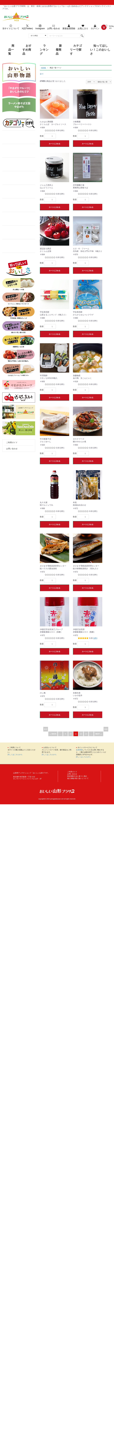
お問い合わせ (11, 449)
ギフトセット (18, 232)
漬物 (18, 219)
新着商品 (59, 49)
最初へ (45, 731)
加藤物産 (87, 363)
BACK (53, 734)
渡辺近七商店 (54, 236)
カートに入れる (54, 144)
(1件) (95, 638)
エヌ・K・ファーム (87, 236)
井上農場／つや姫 (18, 284)
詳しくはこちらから (15, 754)
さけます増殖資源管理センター (54, 553)
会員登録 (79, 750)
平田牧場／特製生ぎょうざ (18, 313)
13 (86, 734)
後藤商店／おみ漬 (18, 341)
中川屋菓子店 (54, 426)
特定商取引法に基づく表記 (77, 776)
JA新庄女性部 (87, 617)
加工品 (18, 164)
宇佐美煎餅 (54, 299)
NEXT (98, 734)
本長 (87, 490)
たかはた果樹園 (54, 109)
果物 (18, 246)
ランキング (44, 49)
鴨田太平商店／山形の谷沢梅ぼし (18, 356)
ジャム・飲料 (18, 205)
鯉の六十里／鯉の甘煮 (18, 327)
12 (81, 734)
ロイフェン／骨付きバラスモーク (18, 299)
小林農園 (87, 109)
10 (71, 734)
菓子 (18, 151)
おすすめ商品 (27, 49)
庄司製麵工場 (87, 172)
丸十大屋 (54, 490)
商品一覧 (11, 49)
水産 (18, 191)
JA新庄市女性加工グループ (54, 617)
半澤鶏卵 (54, 363)
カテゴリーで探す (76, 49)
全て (42, 74)
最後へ (106, 731)
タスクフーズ (87, 426)
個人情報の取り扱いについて (78, 778)
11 (76, 734)
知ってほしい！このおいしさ (100, 49)
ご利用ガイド (11, 442)
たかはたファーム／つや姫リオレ (18, 370)
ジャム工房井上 (54, 172)
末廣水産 (87, 680)
